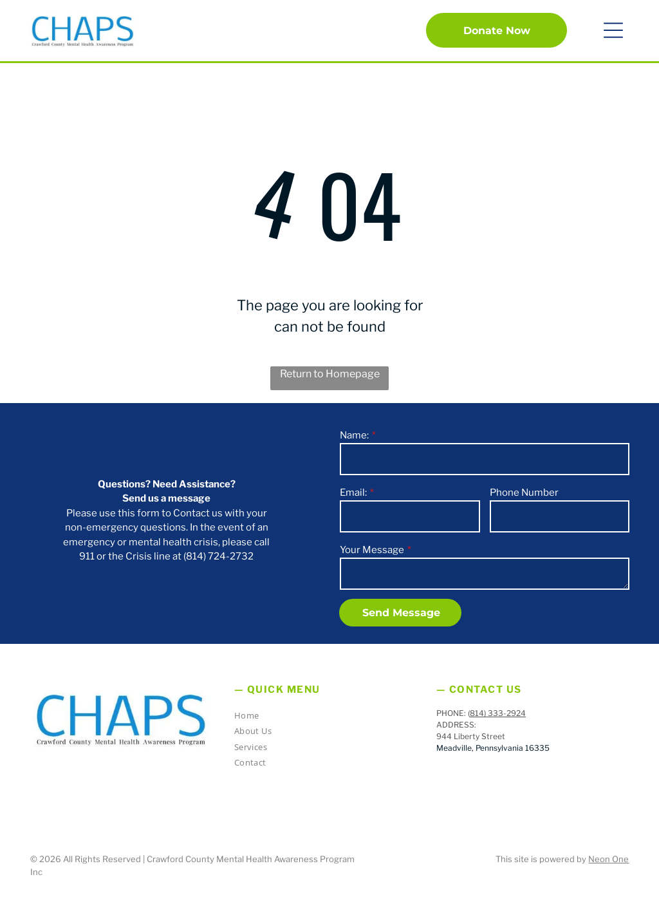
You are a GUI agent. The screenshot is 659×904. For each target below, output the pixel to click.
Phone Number (524, 492)
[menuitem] (324, 718)
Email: (353, 492)
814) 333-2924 (498, 713)
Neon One (608, 859)
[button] (613, 30)
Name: (354, 435)
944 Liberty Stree (469, 736)
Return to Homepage (330, 374)
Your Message (372, 550)
